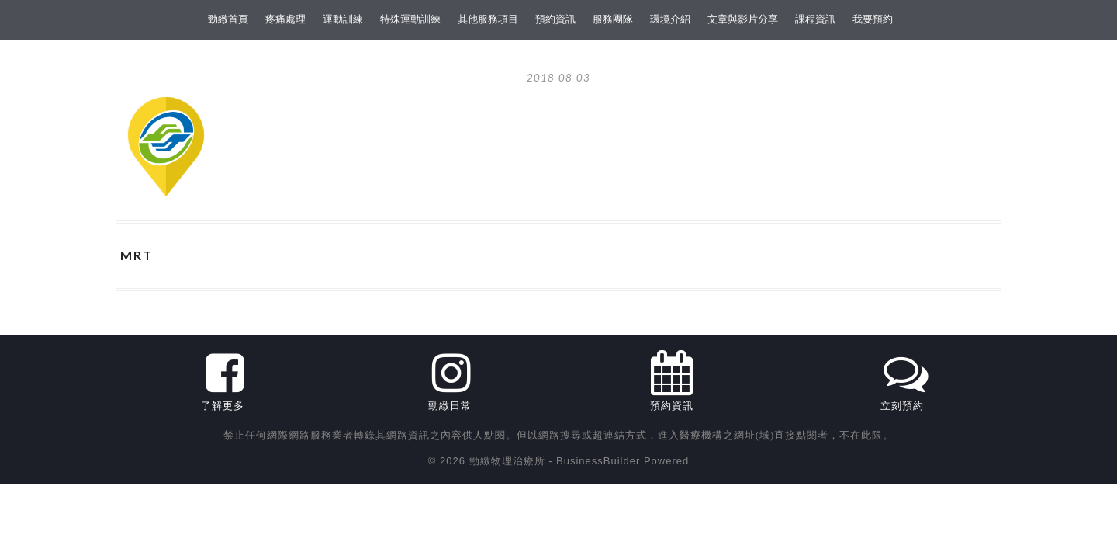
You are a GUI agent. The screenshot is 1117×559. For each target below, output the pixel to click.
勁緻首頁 (228, 19)
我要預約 (872, 19)
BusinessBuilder (598, 461)
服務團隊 (613, 19)
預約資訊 (555, 19)
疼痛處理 (285, 19)
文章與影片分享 (742, 19)
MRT (136, 255)
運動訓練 (343, 19)
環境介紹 (670, 19)
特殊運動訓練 (410, 19)
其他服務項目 (488, 19)
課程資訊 (815, 19)
